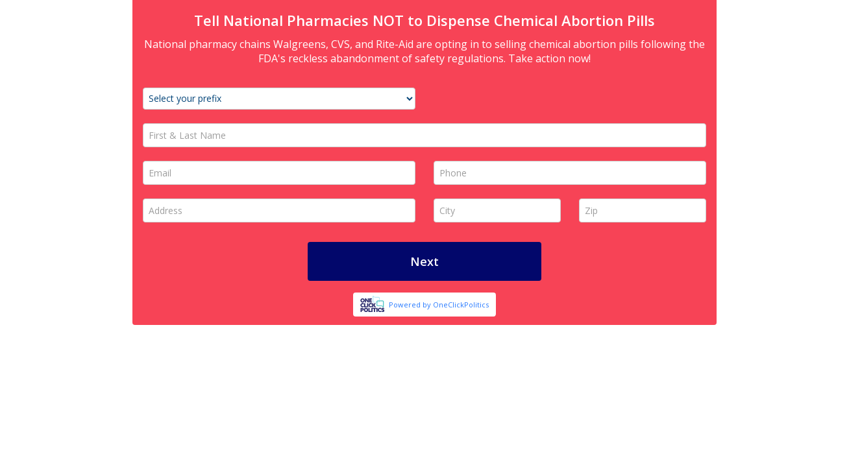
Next (424, 261)
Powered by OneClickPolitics (439, 304)
